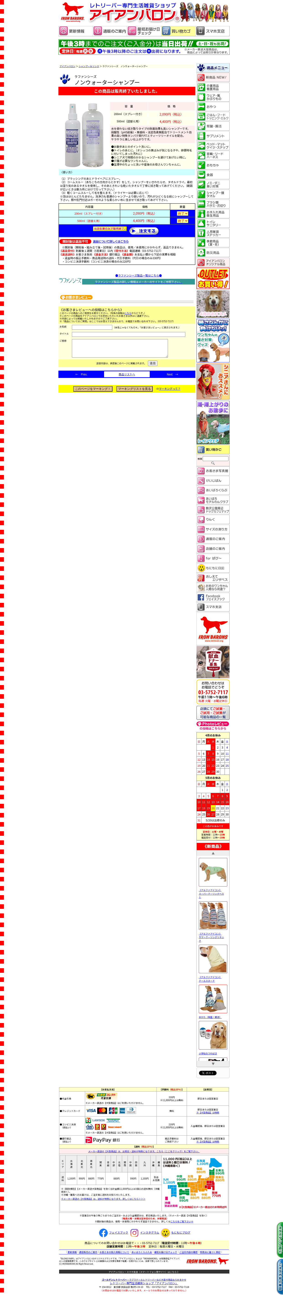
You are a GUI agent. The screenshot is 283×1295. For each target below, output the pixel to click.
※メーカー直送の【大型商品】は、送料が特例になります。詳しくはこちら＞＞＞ (103, 1198)
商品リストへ (127, 378)
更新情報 (72, 1252)
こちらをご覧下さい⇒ (181, 1221)
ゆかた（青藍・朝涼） (213, 1015)
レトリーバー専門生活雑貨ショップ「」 (144, 1283)
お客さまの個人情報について (114, 1252)
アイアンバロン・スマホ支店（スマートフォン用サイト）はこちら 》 (144, 1272)
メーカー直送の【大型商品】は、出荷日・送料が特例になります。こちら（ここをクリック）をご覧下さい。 (144, 1151)
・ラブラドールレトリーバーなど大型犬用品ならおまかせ (144, 1279)
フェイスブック (113, 1232)
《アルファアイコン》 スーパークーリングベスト (213, 892)
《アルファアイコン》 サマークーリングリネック (213, 936)
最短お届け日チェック (165, 1252)
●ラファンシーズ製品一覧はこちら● (138, 275)
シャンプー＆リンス (89, 66)
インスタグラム (144, 1232)
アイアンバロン (67, 66)
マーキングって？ (170, 392)
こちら (128, 313)
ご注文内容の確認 (188, 1252)
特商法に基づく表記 (210, 1252)
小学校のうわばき (213, 1051)
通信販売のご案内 (88, 1252)
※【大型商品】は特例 (208, 1112)
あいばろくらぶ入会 (141, 1252)
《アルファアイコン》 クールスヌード (213, 977)
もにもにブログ (175, 1232)
